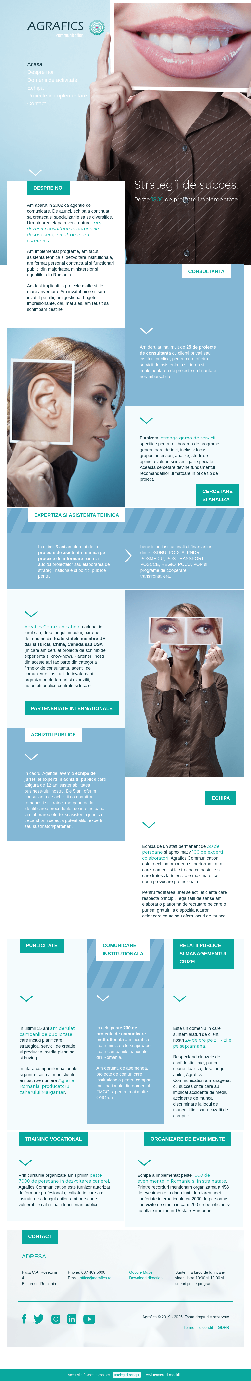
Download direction (146, 1278)
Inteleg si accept (126, 1375)
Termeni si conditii (199, 1328)
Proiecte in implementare (57, 96)
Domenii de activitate (52, 80)
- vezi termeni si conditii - (163, 1375)
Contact (36, 103)
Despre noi (40, 72)
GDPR (223, 1328)
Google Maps (140, 1272)
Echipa (35, 88)
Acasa (34, 64)
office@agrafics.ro (96, 1278)
